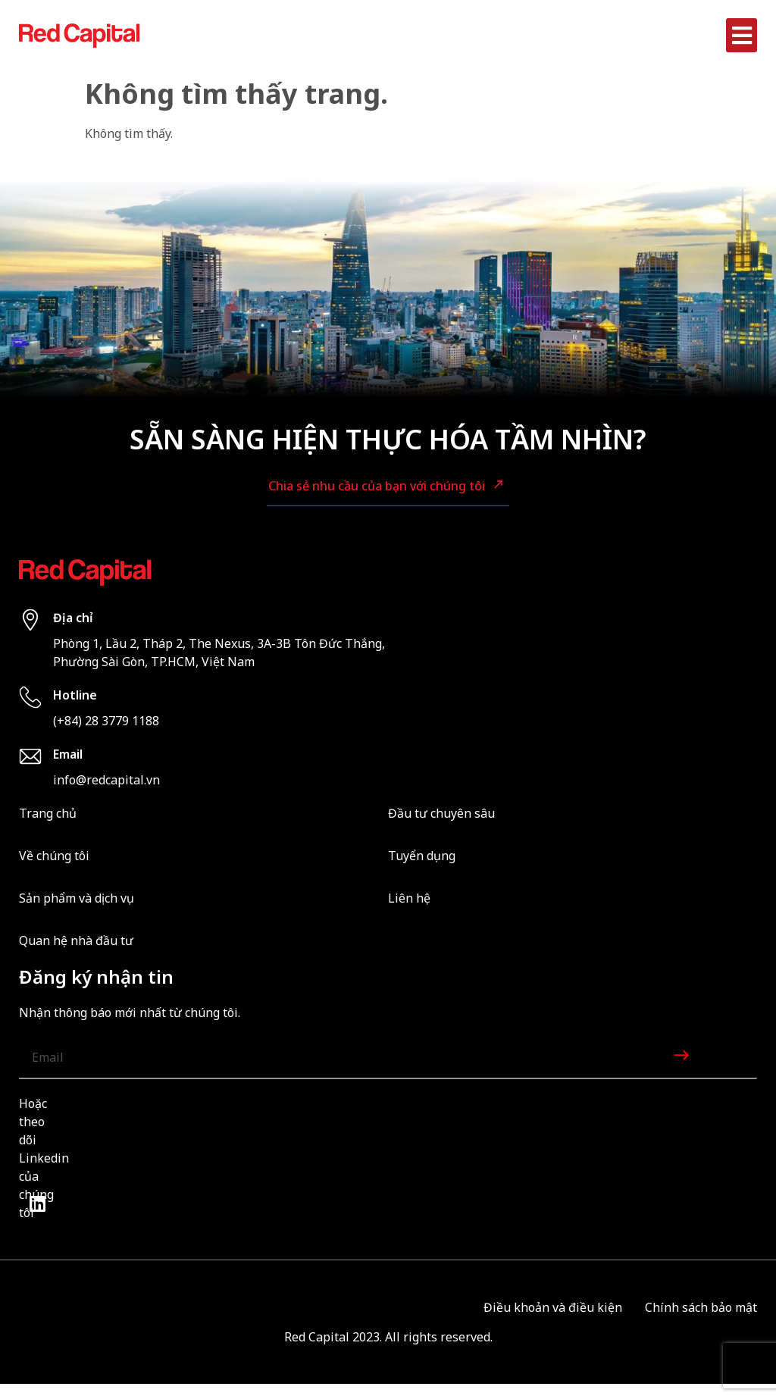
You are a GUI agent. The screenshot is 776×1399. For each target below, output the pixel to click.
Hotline (75, 695)
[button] (741, 35)
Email (68, 754)
